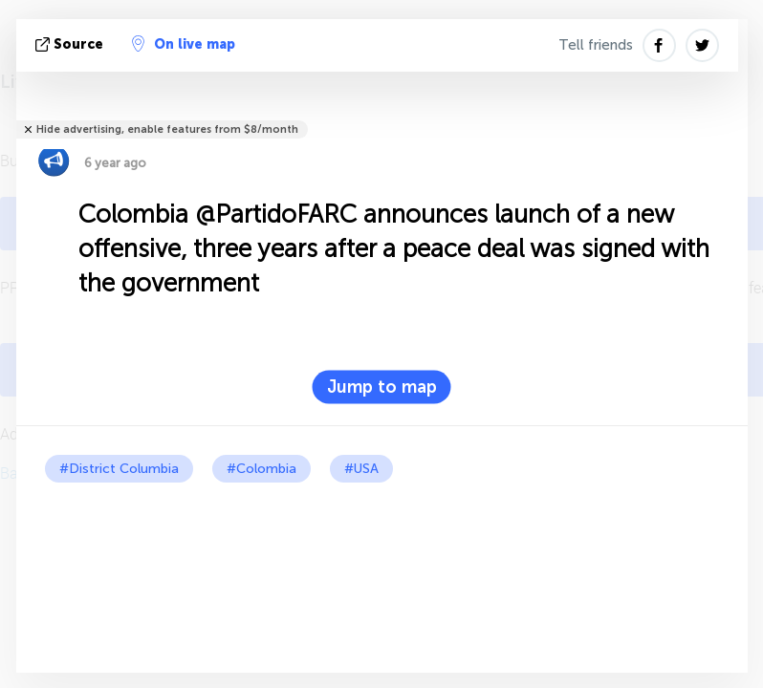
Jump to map (382, 387)
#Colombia (261, 469)
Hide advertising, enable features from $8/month (167, 129)
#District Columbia (119, 469)
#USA (361, 469)
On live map (183, 44)
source (71, 44)
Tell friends (595, 45)
